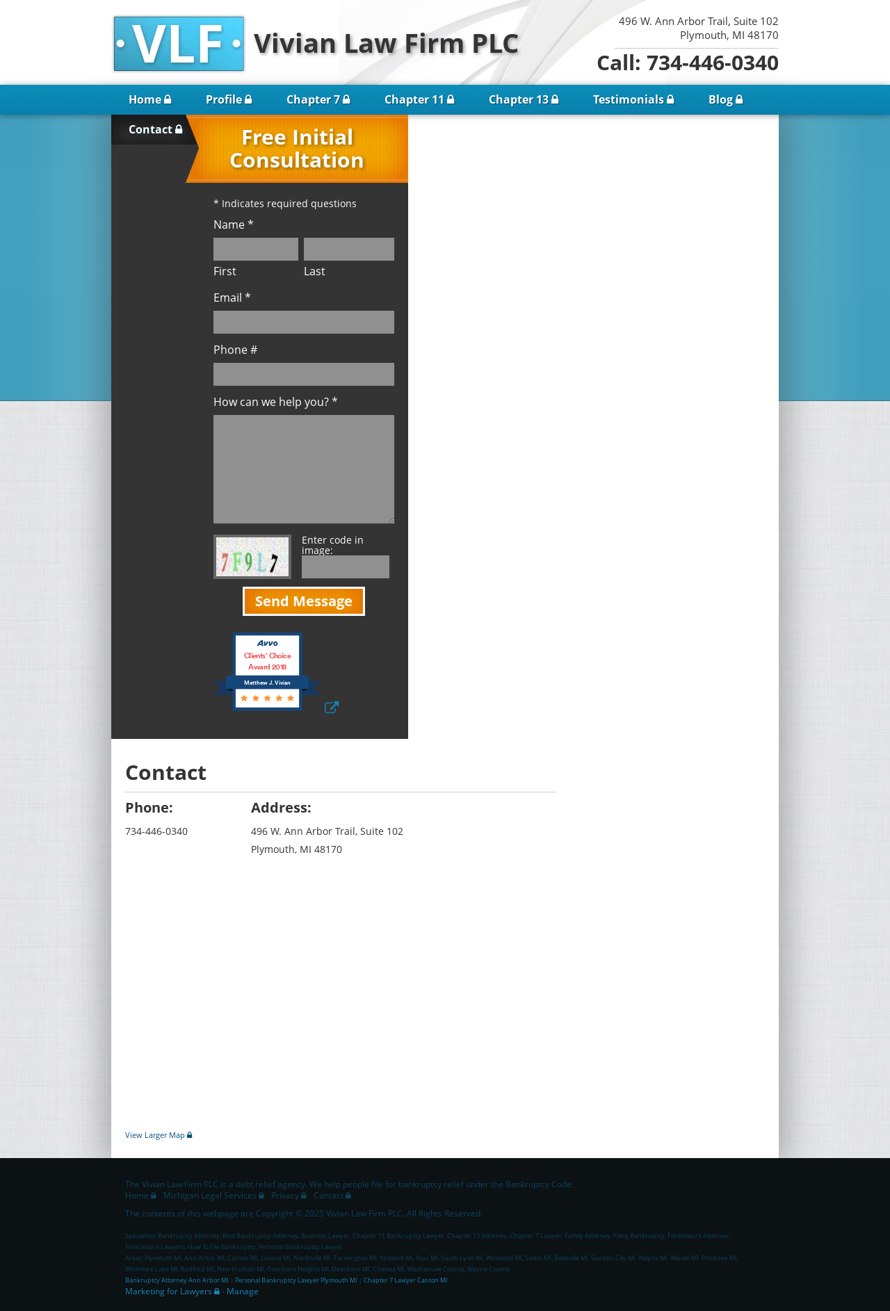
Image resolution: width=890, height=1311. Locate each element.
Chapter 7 (313, 99)
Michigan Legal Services (210, 1195)
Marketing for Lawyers (168, 1291)
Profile (224, 99)
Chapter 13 (519, 99)
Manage (243, 1291)
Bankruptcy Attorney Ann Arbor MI (177, 1280)
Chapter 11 (414, 99)
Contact (150, 129)
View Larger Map (155, 1135)
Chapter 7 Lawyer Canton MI (406, 1280)
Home (145, 99)
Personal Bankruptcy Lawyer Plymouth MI (296, 1280)
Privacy (285, 1195)
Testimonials (628, 99)
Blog (721, 99)
